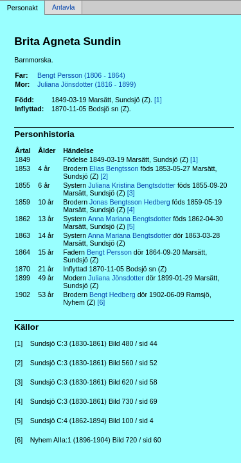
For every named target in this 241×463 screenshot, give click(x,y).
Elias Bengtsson (113, 168)
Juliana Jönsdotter (116, 278)
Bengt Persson (109, 252)
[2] (104, 176)
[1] (158, 100)
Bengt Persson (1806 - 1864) (81, 75)
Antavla (63, 8)
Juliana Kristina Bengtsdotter (131, 185)
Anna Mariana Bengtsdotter (130, 218)
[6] (101, 302)
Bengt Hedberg (112, 294)
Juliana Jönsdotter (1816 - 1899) (86, 84)
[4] (131, 209)
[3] (131, 193)
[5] (131, 226)
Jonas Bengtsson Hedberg (129, 202)
